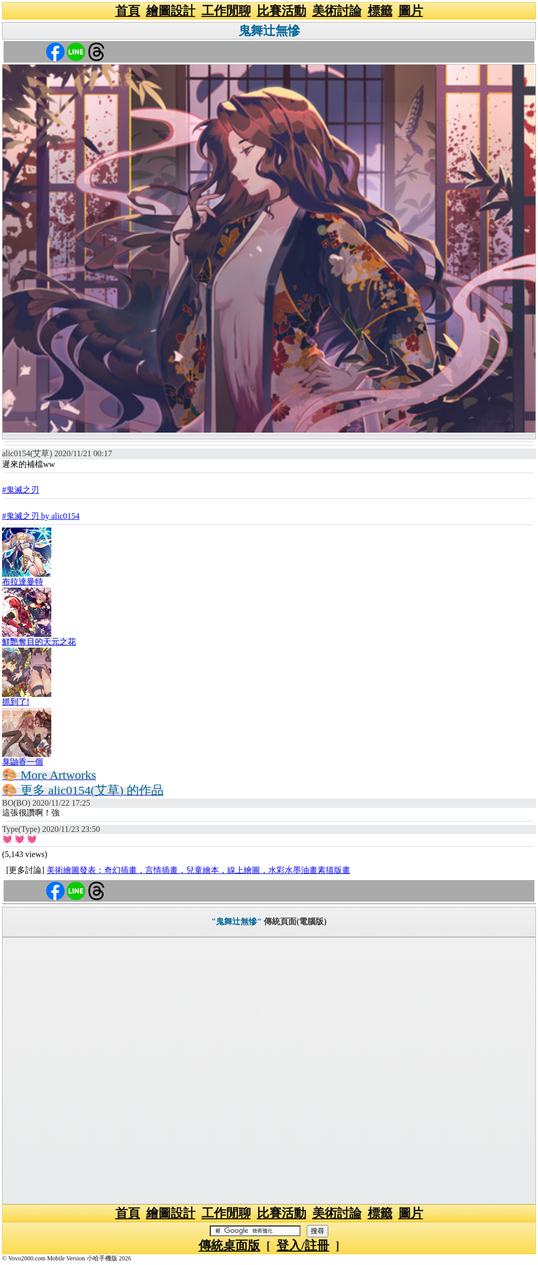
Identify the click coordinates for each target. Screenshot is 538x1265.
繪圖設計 (170, 10)
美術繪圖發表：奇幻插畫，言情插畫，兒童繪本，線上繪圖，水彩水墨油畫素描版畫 (198, 870)
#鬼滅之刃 (20, 489)
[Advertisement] (269, 1071)
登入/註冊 (302, 1245)
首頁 (127, 10)
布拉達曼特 (22, 581)
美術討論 (337, 10)
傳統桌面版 (229, 1245)
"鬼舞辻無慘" (236, 921)
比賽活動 (281, 10)
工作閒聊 (226, 10)
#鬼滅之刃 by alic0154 (40, 516)
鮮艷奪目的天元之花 (39, 641)
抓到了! (15, 701)
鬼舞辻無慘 (269, 30)
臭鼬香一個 (22, 761)
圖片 (410, 10)
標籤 (380, 10)
